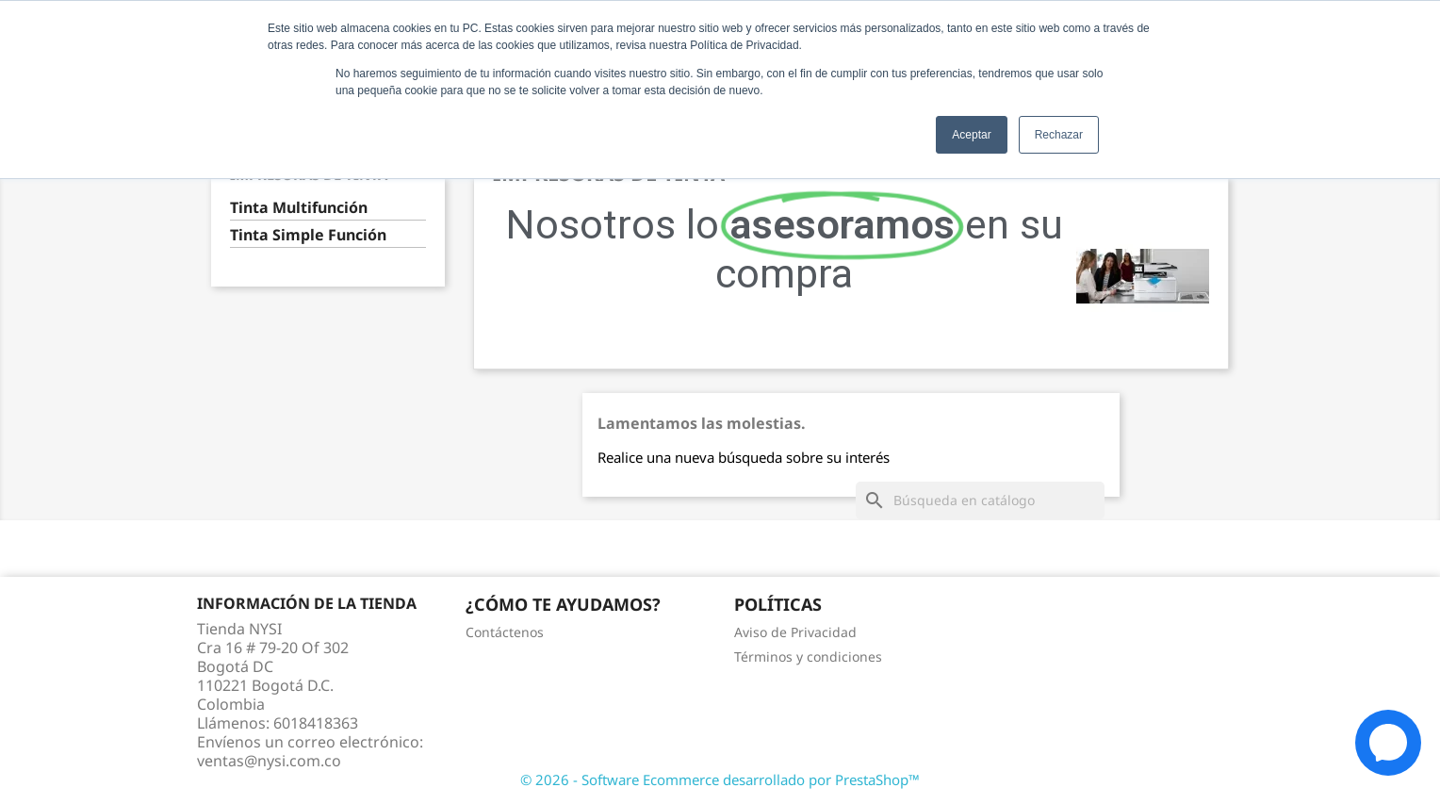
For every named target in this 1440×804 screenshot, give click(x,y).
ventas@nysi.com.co (269, 760)
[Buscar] (980, 500)
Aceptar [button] (971, 134)
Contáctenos (505, 632)
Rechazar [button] (1059, 134)
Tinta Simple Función (308, 235)
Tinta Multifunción (299, 208)
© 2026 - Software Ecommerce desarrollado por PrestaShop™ (720, 779)
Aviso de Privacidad (795, 632)
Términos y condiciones (808, 656)
